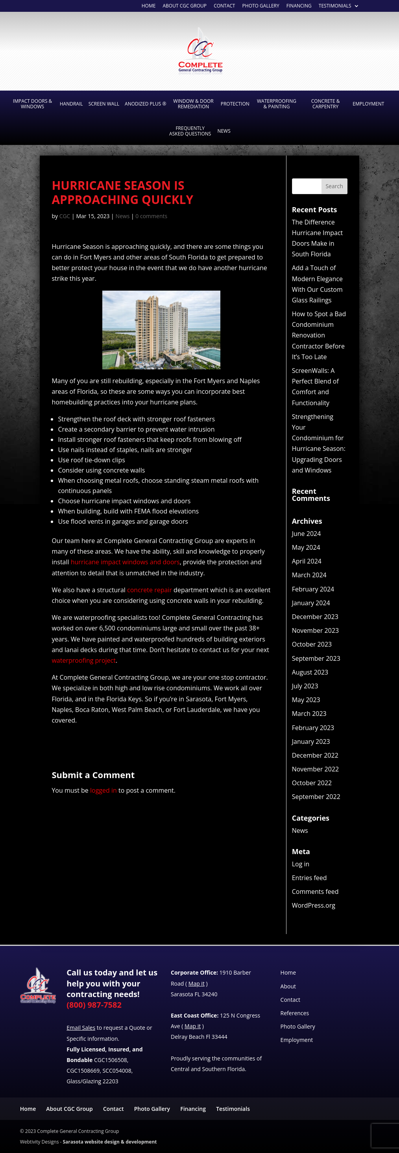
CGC (64, 216)
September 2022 (316, 796)
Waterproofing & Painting (276, 104)
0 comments (151, 216)
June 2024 (306, 533)
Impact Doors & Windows (32, 104)
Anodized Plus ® (145, 103)
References (295, 1013)
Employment (368, 103)
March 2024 (309, 575)
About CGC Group (69, 1108)
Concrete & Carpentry (325, 104)
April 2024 (306, 561)
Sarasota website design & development (110, 1141)
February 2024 (313, 589)
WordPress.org (313, 905)
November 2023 (315, 630)
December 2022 (315, 755)
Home (149, 6)
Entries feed (309, 877)
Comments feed (315, 891)
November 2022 (315, 769)
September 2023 (316, 658)
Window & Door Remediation (193, 104)
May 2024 (306, 547)
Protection (235, 103)
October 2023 (312, 644)
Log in (301, 864)
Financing (299, 6)
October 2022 (312, 783)
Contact (290, 999)
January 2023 (311, 741)
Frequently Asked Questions (190, 131)
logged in (103, 790)
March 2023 (309, 713)
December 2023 (315, 616)
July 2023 (305, 686)
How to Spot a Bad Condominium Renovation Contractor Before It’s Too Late (319, 335)
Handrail (71, 103)
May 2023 (306, 699)
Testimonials (335, 6)
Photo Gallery (260, 6)
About (288, 986)
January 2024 (311, 603)
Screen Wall (104, 103)
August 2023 (310, 672)
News (223, 131)
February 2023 (313, 727)
